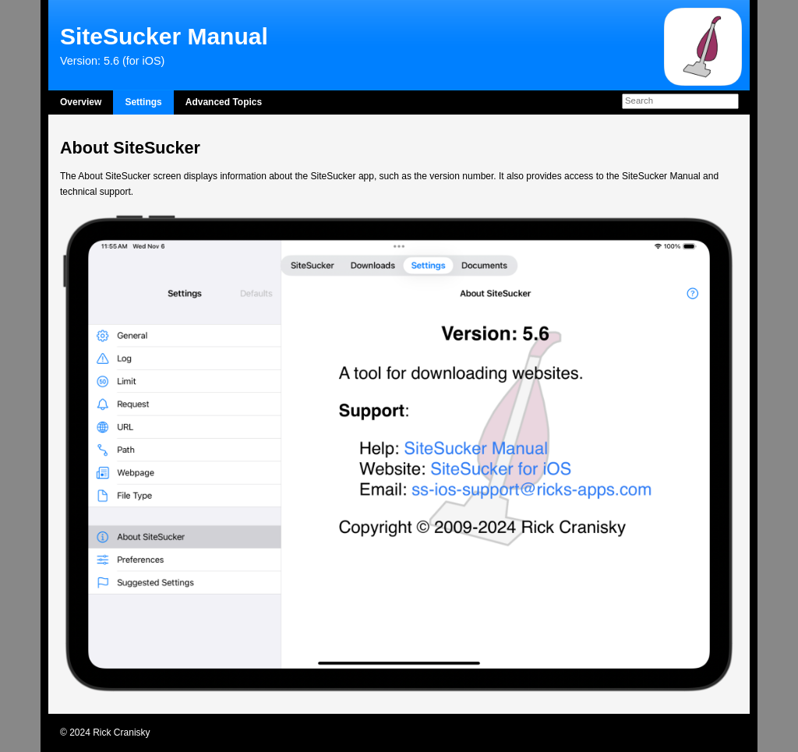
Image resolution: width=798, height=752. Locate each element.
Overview (80, 102)
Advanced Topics (223, 102)
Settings (143, 102)
